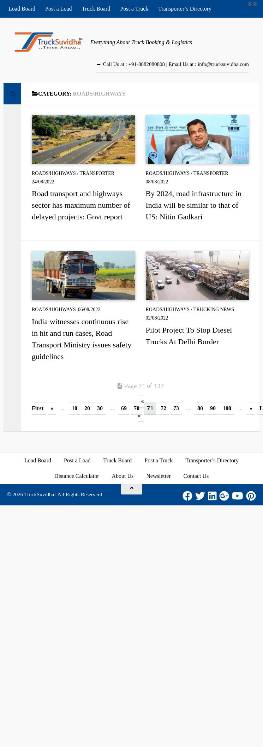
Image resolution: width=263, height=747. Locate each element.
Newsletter (158, 476)
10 (74, 408)
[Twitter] (200, 496)
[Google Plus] (224, 496)
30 (100, 408)
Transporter (96, 173)
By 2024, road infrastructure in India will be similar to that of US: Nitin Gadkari (194, 205)
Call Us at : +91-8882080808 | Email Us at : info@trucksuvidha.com (176, 64)
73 (176, 408)
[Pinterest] (251, 496)
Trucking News (213, 309)
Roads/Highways (54, 173)
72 (163, 408)
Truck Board (96, 9)
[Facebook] (187, 496)
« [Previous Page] (51, 408)
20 (87, 408)
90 (213, 408)
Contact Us (196, 476)
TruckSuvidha (39, 494)
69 (124, 408)
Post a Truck (134, 9)
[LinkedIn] (212, 496)
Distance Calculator (76, 476)
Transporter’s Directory (184, 9)
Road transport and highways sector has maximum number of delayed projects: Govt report (81, 205)
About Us (122, 476)
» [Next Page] (251, 408)
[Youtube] (237, 496)
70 (136, 408)
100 (227, 408)
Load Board (21, 9)
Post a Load (58, 9)
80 (200, 408)
